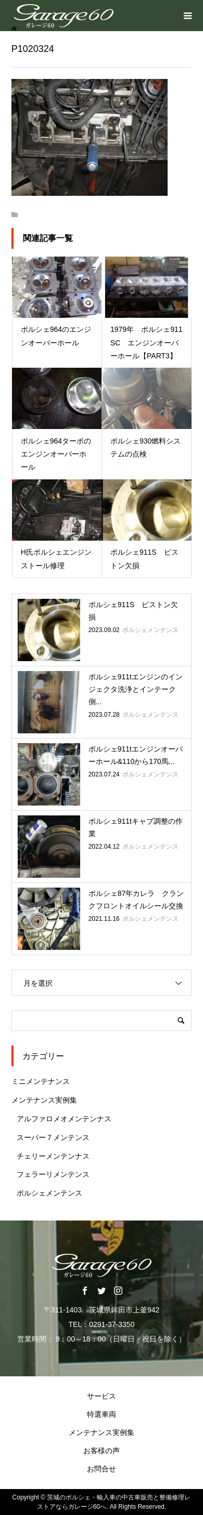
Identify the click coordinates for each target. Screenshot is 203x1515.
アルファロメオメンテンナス (64, 1119)
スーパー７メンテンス (53, 1137)
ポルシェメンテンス (49, 1193)
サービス (101, 1396)
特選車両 (101, 1414)
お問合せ (101, 1469)
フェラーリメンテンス (53, 1174)
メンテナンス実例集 (44, 1100)
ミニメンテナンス (40, 1081)
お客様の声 (101, 1450)
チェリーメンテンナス (53, 1156)
